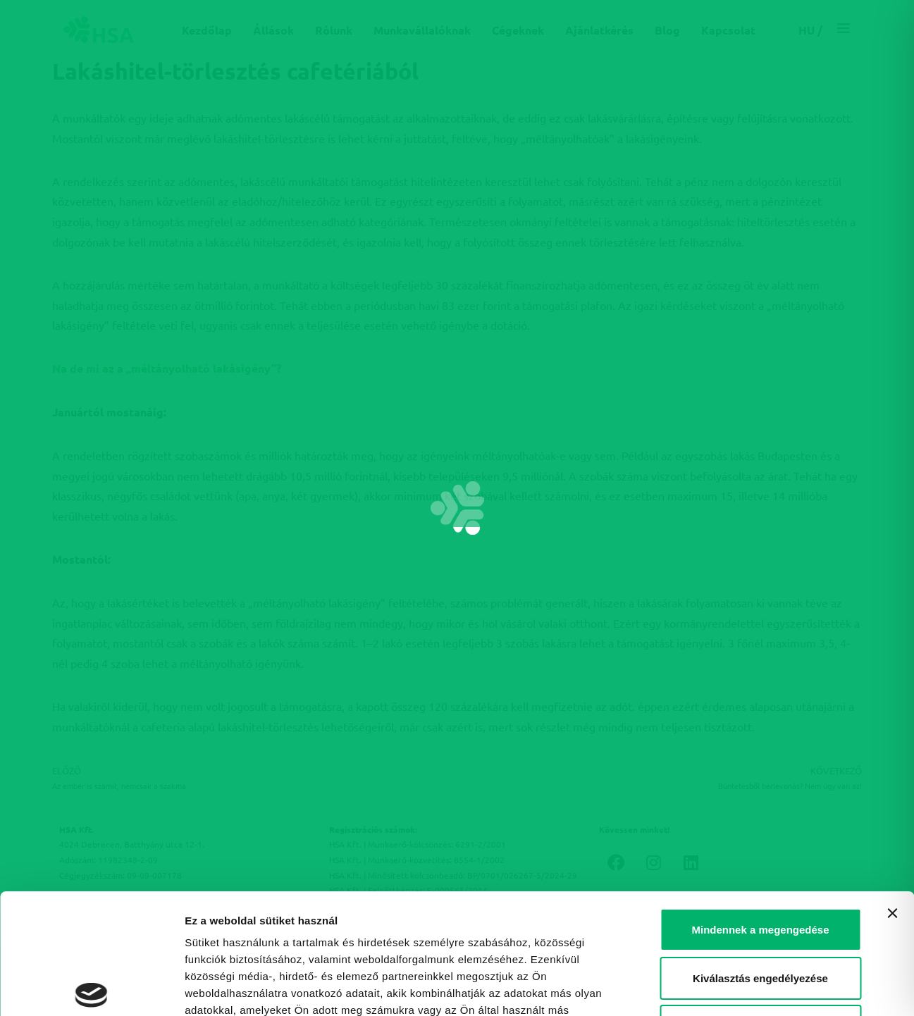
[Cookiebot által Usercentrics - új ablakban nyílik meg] (91, 988)
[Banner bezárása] (892, 788)
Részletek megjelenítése (246, 988)
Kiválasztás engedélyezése (760, 854)
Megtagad (760, 901)
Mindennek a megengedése (760, 805)
